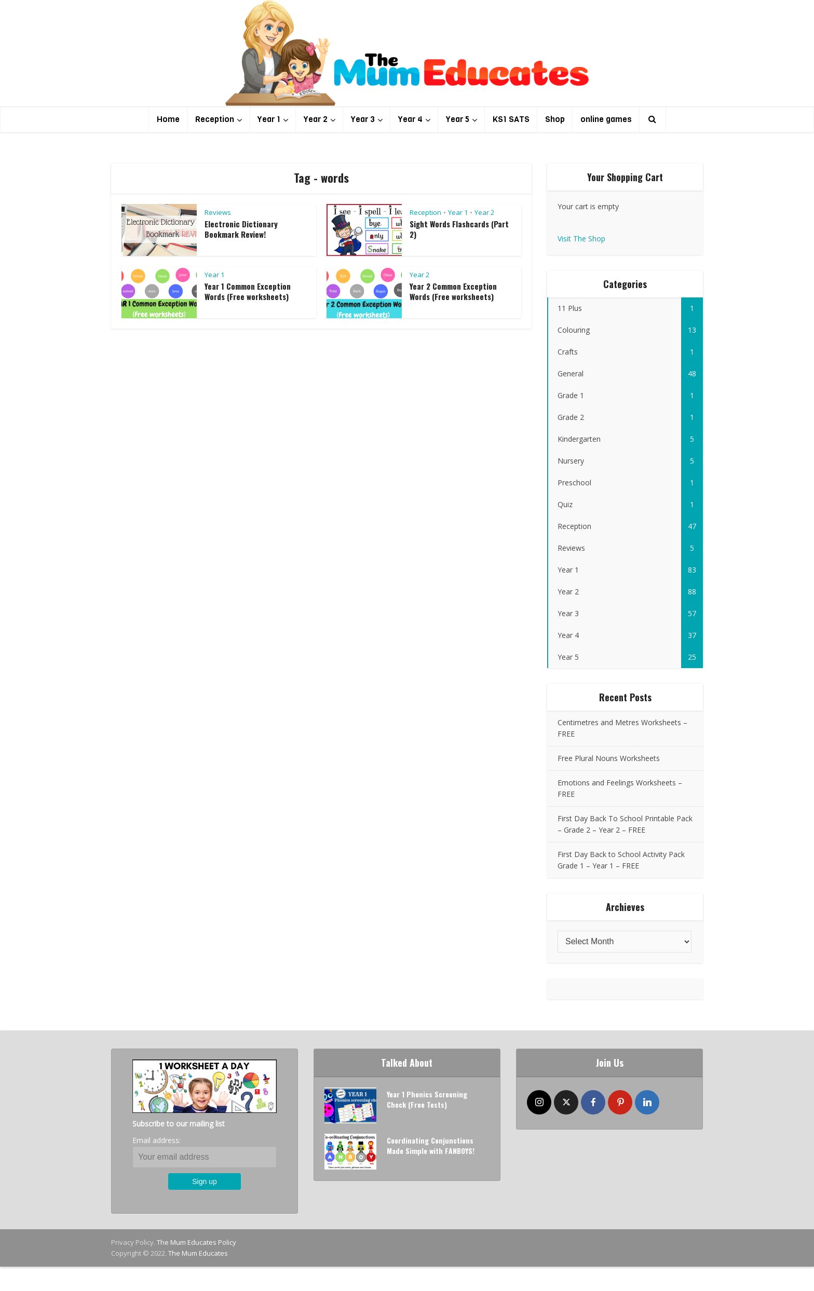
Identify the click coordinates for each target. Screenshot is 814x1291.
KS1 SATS (511, 119)
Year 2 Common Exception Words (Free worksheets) (453, 291)
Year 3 (363, 119)
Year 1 (268, 119)
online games (606, 119)
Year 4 (410, 119)
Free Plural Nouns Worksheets (609, 758)
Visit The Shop (581, 238)
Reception (214, 119)
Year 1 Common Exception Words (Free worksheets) (248, 291)
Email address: (156, 1140)
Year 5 (457, 119)
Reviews (218, 212)
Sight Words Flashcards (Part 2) (459, 229)
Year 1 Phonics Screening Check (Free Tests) (427, 1100)
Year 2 (316, 119)
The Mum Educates (198, 1253)
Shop (555, 119)
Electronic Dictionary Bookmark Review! (241, 229)
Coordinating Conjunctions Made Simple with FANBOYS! (431, 1146)
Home (168, 119)
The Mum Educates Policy (196, 1242)
